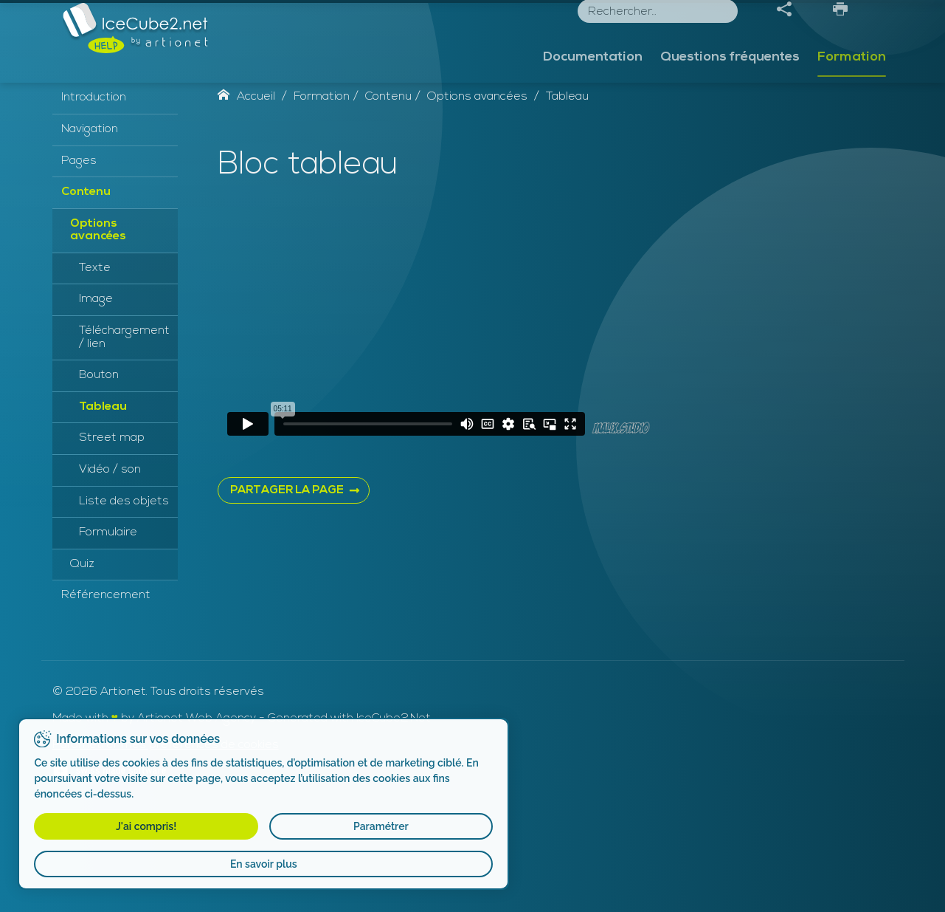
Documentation (593, 87)
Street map (112, 541)
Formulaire (108, 636)
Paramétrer (193, 826)
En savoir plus (140, 864)
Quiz (82, 667)
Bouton (99, 478)
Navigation (89, 233)
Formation (851, 87)
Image (96, 402)
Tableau (103, 510)
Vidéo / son (110, 573)
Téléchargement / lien (124, 440)
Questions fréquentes (730, 87)
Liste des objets (124, 604)
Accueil (246, 200)
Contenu (86, 295)
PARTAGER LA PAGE (287, 594)
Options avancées (98, 333)
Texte (95, 371)
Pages (79, 264)
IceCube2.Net (393, 822)
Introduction (93, 201)
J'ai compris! (86, 826)
